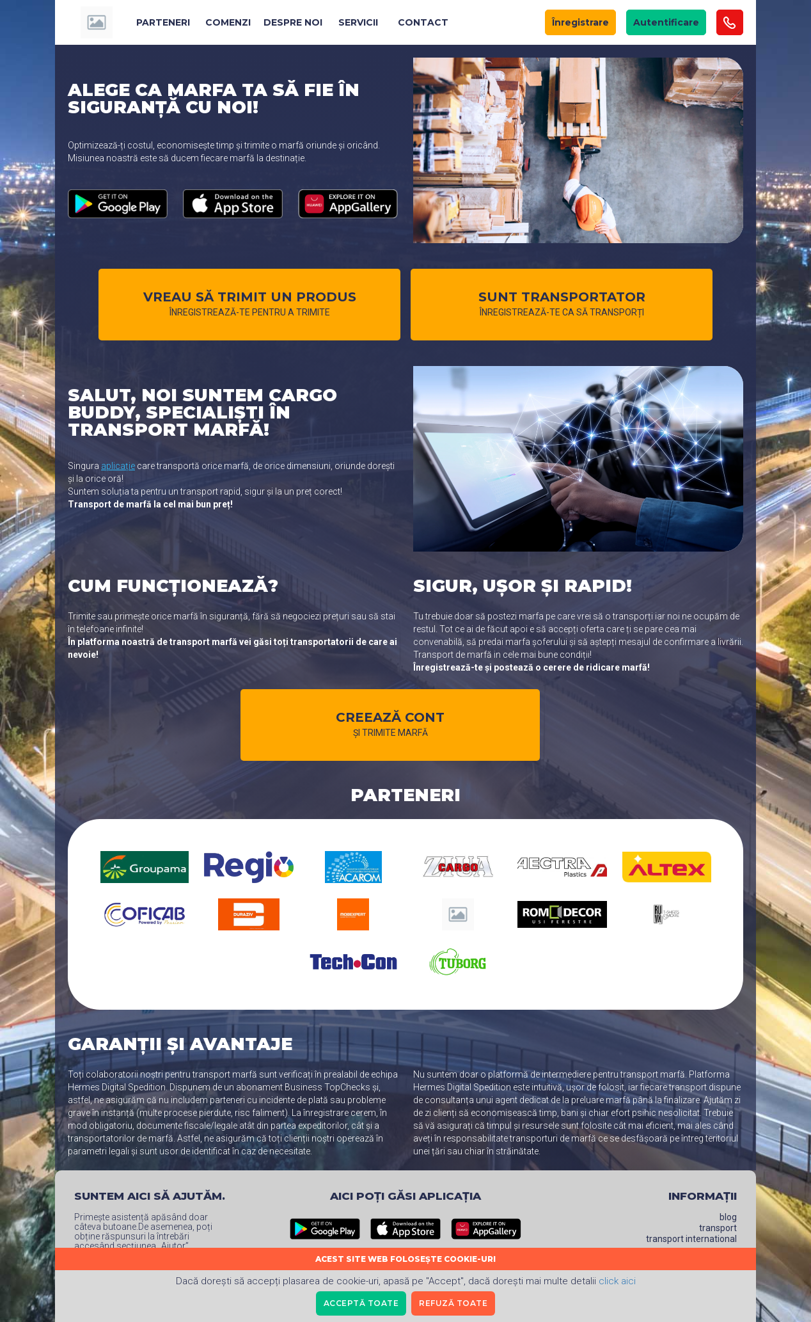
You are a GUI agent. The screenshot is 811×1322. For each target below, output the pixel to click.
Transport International (691, 1238)
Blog (728, 1217)
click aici (617, 1281)
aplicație (118, 466)
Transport (718, 1227)
